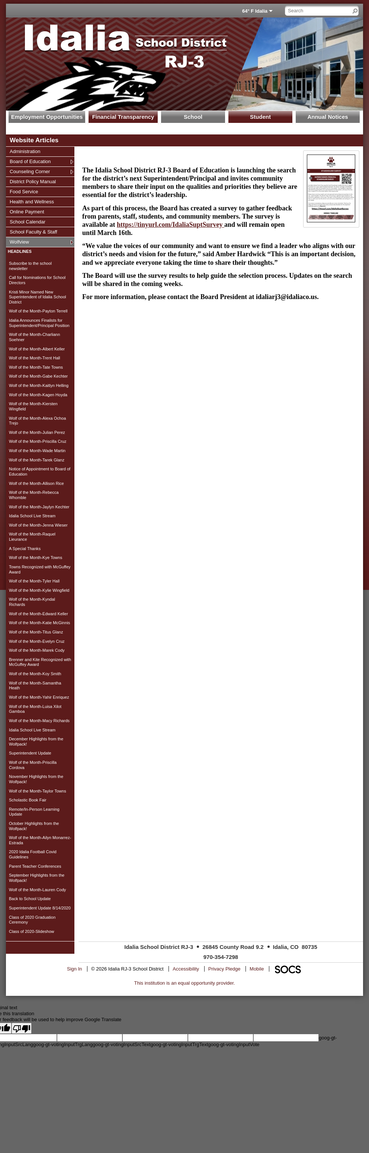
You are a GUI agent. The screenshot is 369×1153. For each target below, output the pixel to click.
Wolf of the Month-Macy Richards (39, 720)
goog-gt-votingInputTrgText (179, 1044)
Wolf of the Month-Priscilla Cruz (38, 441)
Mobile (257, 969)
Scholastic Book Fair (27, 800)
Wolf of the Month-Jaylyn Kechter (39, 507)
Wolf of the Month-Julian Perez (37, 432)
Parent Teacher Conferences (35, 866)
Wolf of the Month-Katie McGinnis (39, 622)
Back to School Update (30, 898)
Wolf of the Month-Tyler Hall (34, 581)
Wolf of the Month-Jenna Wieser (38, 525)
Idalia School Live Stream (32, 516)
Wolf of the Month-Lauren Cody (37, 889)
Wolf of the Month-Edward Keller (38, 614)
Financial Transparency (123, 117)
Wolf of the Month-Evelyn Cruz (37, 641)
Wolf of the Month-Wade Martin (37, 450)
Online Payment (26, 212)
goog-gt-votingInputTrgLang (63, 1044)
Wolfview (19, 242)
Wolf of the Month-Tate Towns (36, 367)
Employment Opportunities (47, 117)
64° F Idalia (254, 11)
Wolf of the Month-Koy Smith (35, 673)
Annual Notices (327, 117)
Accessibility (186, 969)
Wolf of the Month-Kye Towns (35, 557)
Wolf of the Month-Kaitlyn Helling (38, 385)
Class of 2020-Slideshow (31, 931)
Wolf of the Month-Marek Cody (37, 650)
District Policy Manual (32, 181)
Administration (24, 151)
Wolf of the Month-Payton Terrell (38, 311)
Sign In (74, 969)
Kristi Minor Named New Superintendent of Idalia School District (37, 297)
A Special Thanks (25, 548)
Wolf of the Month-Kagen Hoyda (38, 395)
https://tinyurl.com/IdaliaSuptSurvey (170, 224)
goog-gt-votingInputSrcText (121, 1044)
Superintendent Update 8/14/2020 (40, 908)
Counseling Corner (29, 171)
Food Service (23, 191)
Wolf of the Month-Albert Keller (37, 349)
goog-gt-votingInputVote (233, 1044)
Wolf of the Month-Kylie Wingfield (39, 590)
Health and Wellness (31, 201)
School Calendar (27, 222)
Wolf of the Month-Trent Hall (34, 358)
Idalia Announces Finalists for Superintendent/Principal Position (39, 323)
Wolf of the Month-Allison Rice (36, 483)
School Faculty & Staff (33, 232)
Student (260, 117)
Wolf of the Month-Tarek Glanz (36, 460)
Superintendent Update (30, 753)
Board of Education (30, 161)
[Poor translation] (22, 1028)
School (193, 117)
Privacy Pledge (224, 969)
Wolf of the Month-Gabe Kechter (38, 376)
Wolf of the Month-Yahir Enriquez (39, 697)
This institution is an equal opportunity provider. (184, 983)
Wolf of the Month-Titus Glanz (36, 632)
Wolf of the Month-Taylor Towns (37, 791)
